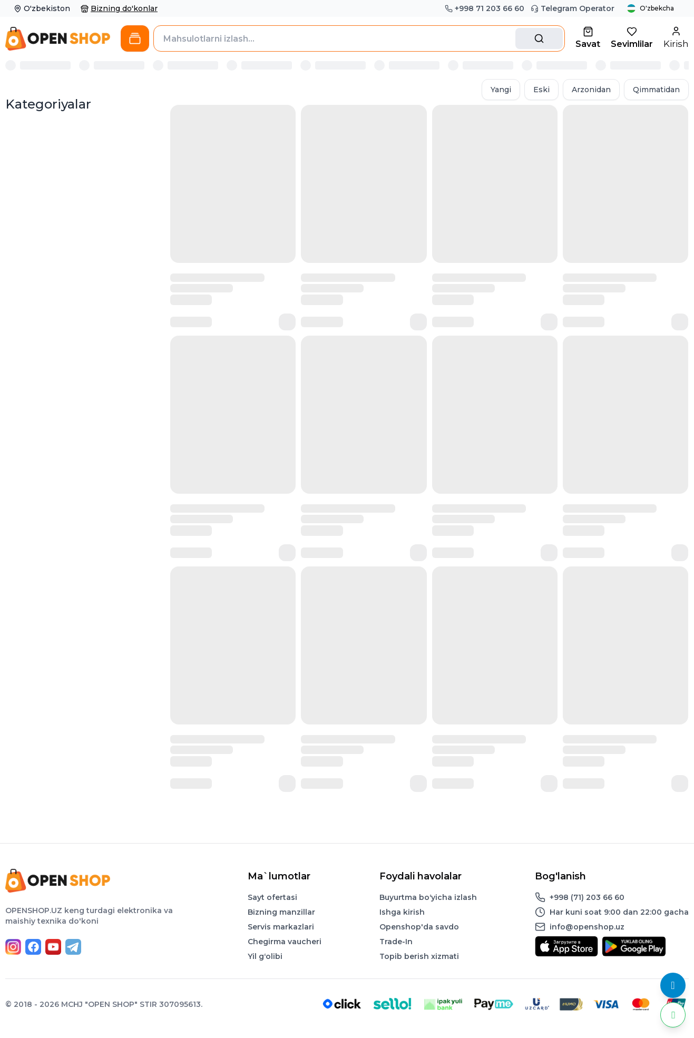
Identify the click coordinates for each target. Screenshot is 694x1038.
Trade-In (396, 941)
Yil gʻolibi (265, 956)
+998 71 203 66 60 (484, 8)
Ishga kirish (402, 912)
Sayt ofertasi (272, 897)
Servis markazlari (281, 927)
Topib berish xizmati (419, 956)
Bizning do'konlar (119, 8)
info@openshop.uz (587, 927)
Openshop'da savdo (419, 927)
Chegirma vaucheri (284, 941)
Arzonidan (591, 89)
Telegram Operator (572, 8)
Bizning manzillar (281, 912)
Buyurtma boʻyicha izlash (428, 897)
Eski (541, 89)
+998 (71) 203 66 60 (587, 897)
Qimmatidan (656, 89)
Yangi (501, 89)
